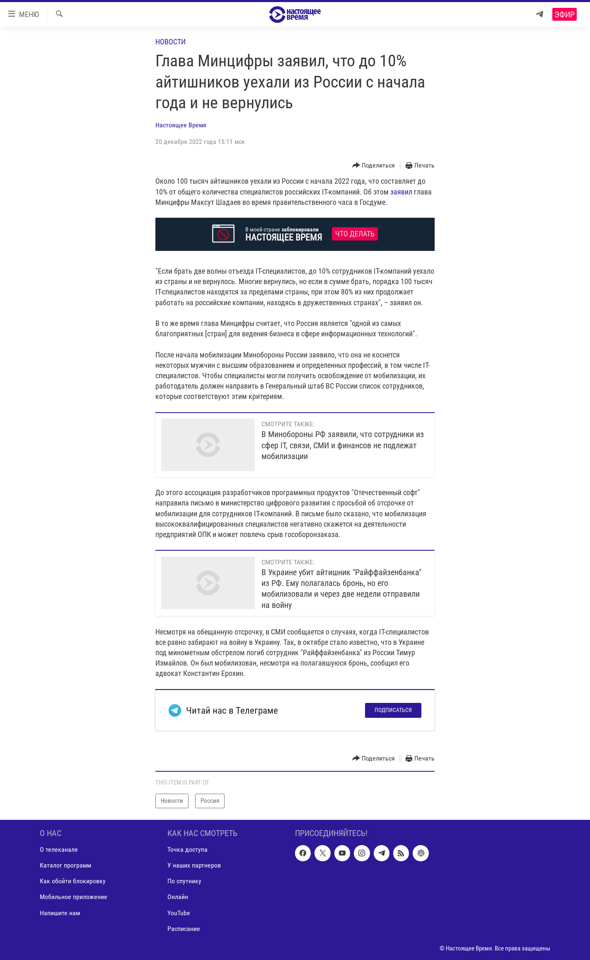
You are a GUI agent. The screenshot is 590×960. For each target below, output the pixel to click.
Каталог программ (65, 865)
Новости (170, 41)
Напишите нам (60, 912)
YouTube (178, 912)
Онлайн (177, 897)
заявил (401, 191)
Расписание (183, 928)
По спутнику (184, 881)
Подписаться (393, 710)
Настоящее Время (180, 125)
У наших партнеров (194, 865)
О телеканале (59, 849)
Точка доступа (187, 849)
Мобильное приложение (73, 897)
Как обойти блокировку (73, 881)
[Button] (373, 165)
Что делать (355, 234)
